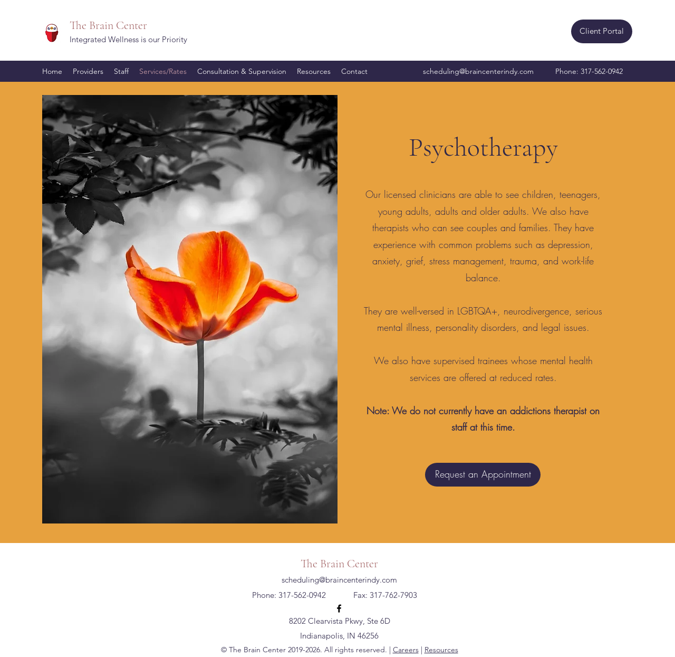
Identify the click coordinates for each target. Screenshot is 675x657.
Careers (406, 649)
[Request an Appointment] (483, 475)
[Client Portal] (601, 31)
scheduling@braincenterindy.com (478, 71)
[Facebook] (339, 608)
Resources (441, 649)
